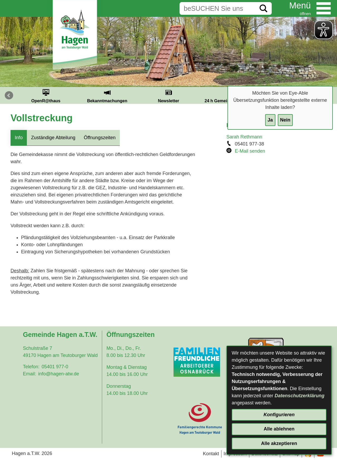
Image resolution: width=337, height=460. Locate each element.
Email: (29, 373)
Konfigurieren (279, 414)
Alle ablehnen (279, 429)
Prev (9, 95)
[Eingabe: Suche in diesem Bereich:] (217, 8)
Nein (285, 120)
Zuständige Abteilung (53, 137)
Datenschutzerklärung (299, 395)
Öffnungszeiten (100, 137)
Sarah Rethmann (244, 136)
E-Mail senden (250, 151)
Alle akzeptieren (279, 443)
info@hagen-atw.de (58, 373)
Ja (270, 120)
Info (19, 137)
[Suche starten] (263, 8)
